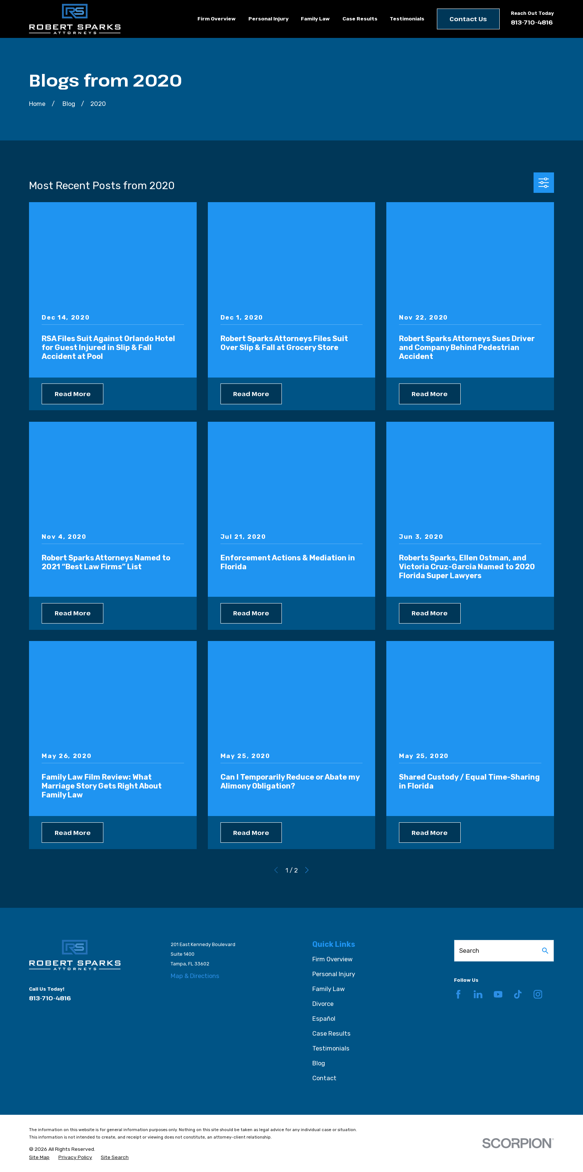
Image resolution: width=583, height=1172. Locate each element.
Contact (324, 1078)
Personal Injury (333, 974)
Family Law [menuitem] (315, 19)
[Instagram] (538, 994)
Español (323, 1018)
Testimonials (331, 1048)
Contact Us (468, 18)
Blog (318, 1063)
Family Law (328, 989)
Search (469, 950)
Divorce (323, 1003)
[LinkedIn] (478, 994)
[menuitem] (39, 1157)
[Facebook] (458, 994)
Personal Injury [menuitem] (268, 19)
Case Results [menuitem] (359, 19)
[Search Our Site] (545, 951)
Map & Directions (195, 976)
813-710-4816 (532, 22)
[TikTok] (517, 994)
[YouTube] (498, 994)
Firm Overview (332, 959)
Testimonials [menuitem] (407, 19)
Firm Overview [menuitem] (216, 19)
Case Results (331, 1033)
